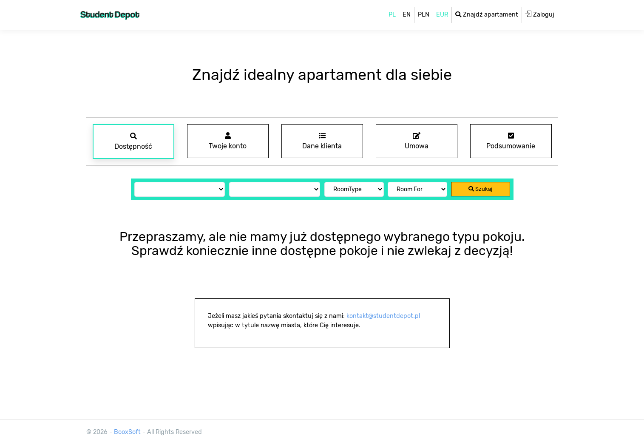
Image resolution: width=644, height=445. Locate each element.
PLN (423, 14)
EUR (442, 14)
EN (407, 14)
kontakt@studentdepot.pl (383, 316)
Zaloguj (539, 14)
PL (392, 14)
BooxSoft (128, 432)
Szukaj (480, 189)
